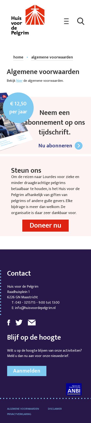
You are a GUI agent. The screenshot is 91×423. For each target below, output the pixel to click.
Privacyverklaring (19, 414)
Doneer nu (45, 225)
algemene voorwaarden (52, 57)
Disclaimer (55, 409)
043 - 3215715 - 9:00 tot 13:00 (37, 303)
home (18, 57)
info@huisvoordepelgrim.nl (35, 308)
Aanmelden (26, 371)
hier (19, 81)
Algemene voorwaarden (23, 409)
